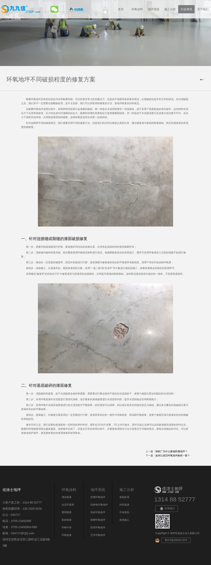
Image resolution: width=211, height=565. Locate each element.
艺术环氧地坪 (98, 535)
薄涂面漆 (66, 497)
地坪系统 (153, 9)
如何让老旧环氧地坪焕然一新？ (172, 455)
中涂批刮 (124, 512)
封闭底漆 (124, 504)
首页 (121, 9)
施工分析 (170, 9)
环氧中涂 (66, 527)
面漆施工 (124, 519)
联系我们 (167, 509)
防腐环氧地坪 (98, 497)
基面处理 (124, 497)
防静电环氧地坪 (99, 504)
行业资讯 (186, 9)
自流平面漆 (68, 504)
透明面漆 (66, 512)
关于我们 (203, 9)
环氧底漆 (66, 535)
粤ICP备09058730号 (176, 540)
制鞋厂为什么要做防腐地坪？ (171, 451)
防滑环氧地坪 (98, 527)
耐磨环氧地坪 (98, 519)
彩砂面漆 (66, 519)
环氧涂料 (137, 9)
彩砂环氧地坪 (98, 512)
